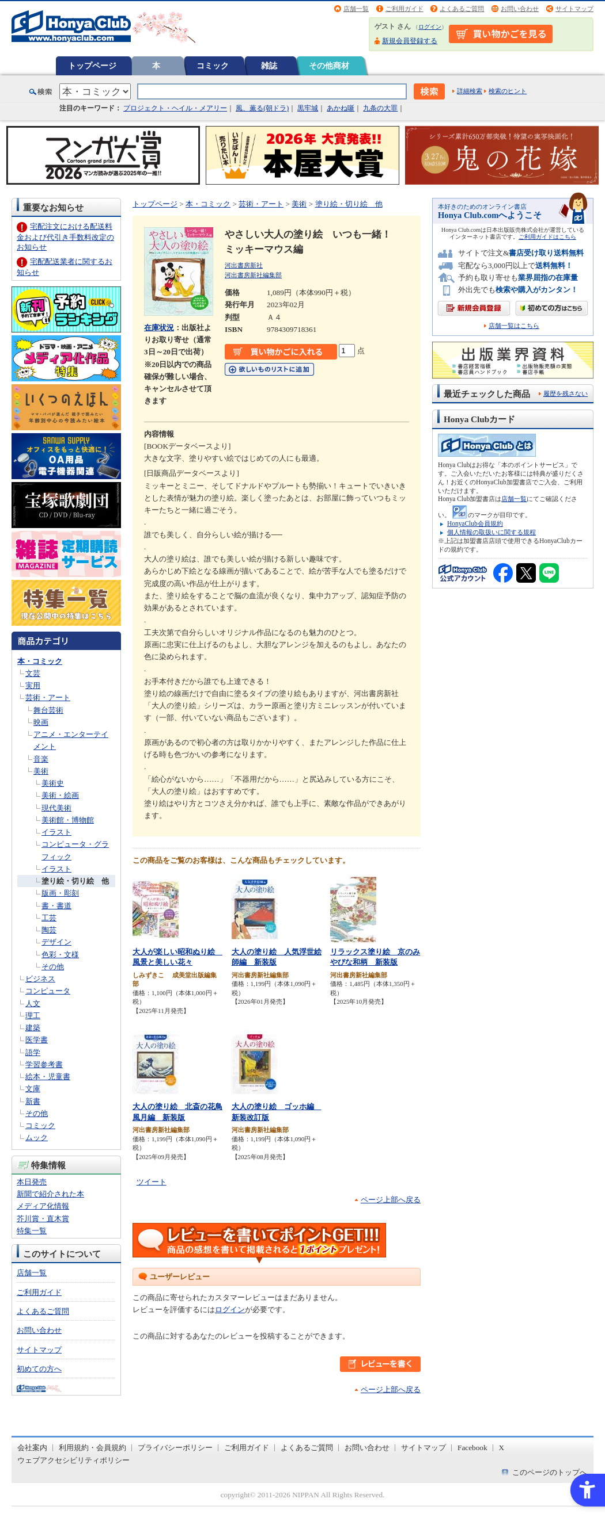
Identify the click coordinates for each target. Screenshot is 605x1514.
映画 (40, 722)
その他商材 (329, 65)
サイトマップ (574, 8)
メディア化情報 (43, 1206)
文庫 (32, 1088)
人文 (32, 1003)
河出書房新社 (244, 265)
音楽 (40, 759)
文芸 (32, 673)
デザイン (56, 942)
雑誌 (269, 65)
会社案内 (32, 1447)
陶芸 (48, 930)
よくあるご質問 (462, 8)
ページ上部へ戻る (391, 1199)
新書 (32, 1101)
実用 (32, 685)
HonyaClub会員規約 (475, 523)
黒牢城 (307, 108)
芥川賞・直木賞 (43, 1218)
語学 (32, 1052)
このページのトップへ (549, 1472)
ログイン (429, 27)
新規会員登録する (409, 41)
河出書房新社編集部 (253, 275)
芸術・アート (47, 697)
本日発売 (32, 1181)
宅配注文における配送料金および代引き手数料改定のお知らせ (65, 236)
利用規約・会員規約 (92, 1447)
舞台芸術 (48, 710)
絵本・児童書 (47, 1076)
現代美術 (56, 808)
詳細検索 (469, 90)
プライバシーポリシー (175, 1447)
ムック (36, 1137)
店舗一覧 (356, 8)
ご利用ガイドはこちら (547, 237)
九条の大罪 (380, 108)
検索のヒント (508, 90)
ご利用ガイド (404, 8)
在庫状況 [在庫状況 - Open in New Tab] (159, 327)
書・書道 (56, 905)
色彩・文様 (60, 954)
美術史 (52, 783)
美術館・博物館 (67, 820)
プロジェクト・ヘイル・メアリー (175, 108)
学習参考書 (44, 1064)
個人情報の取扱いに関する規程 (491, 532)
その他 (52, 966)
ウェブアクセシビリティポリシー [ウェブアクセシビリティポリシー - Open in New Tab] (73, 1460)
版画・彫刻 (60, 893)
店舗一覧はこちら (514, 326)
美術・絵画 (60, 795)
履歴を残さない (565, 393)
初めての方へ (39, 1368)
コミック (212, 65)
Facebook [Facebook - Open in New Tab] (472, 1447)
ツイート (152, 1181)
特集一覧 (32, 1230)
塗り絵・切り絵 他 (75, 881)
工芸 (48, 917)
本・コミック (39, 661)
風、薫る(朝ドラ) (262, 108)
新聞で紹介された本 (50, 1194)
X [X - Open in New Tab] (502, 1447)
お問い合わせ (520, 8)
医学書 (36, 1039)
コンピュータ (47, 991)
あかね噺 (340, 108)
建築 (32, 1027)
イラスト (56, 832)
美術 (40, 771)
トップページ (92, 65)
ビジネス (40, 978)
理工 (32, 1015)
